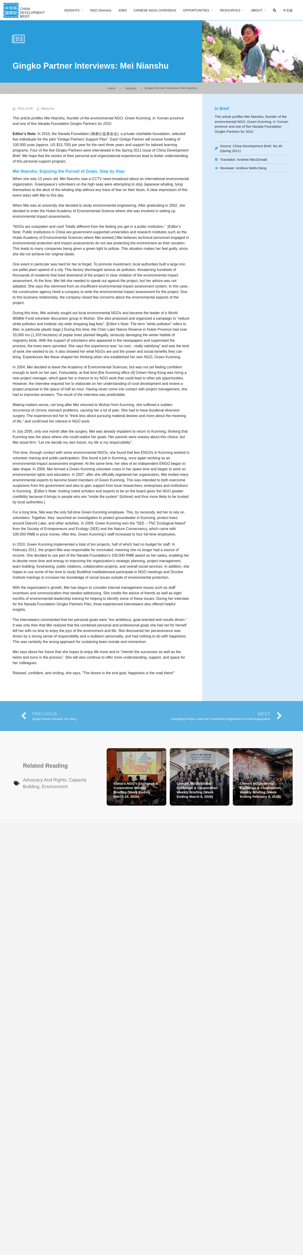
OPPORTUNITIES (196, 10)
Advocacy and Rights (44, 779)
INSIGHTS (72, 10)
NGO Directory (100, 10)
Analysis (130, 88)
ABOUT (256, 10)
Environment (54, 786)
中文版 (288, 10)
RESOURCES (230, 10)
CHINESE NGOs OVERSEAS (154, 10)
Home (112, 88)
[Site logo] (24, 10)
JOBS (122, 10)
